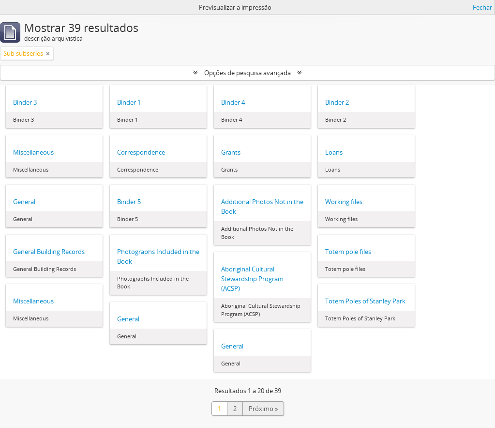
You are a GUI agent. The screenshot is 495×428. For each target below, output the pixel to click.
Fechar (482, 7)
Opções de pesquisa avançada (247, 72)
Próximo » (263, 408)
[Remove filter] (48, 53)
